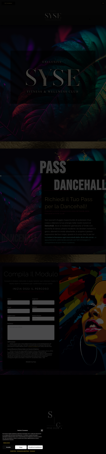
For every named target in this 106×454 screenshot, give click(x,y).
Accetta (8, 447)
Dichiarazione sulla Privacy (23, 451)
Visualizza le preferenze (35, 447)
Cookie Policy (13, 451)
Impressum (32, 451)
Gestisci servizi (6, 442)
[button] (42, 430)
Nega (20, 447)
